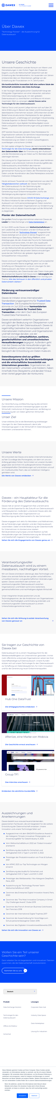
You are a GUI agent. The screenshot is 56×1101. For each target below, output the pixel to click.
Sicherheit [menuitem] (7, 1034)
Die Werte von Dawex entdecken (17, 475)
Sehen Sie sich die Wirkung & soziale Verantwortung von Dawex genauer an (27, 619)
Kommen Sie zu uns (15, 970)
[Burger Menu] (51, 5)
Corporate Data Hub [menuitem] (38, 1007)
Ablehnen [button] (34, 1095)
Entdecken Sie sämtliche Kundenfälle (19, 791)
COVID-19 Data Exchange (38, 198)
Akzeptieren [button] (22, 1095)
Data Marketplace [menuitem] (37, 1023)
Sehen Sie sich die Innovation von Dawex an (22, 930)
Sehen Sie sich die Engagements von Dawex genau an (27, 540)
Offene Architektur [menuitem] (10, 1026)
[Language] (20, 991)
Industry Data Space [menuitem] (38, 1015)
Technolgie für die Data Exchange (16, 149)
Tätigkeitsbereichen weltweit (14, 184)
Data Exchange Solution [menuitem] (12, 1007)
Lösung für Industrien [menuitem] (39, 1031)
